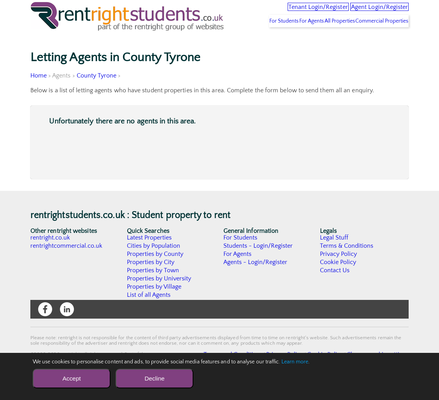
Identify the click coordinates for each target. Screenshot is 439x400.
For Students (250, 39)
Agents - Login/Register (255, 280)
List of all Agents (149, 313)
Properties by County (155, 272)
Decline (154, 378)
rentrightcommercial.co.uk (66, 264)
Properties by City (151, 280)
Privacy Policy (338, 272)
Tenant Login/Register (285, 11)
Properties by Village (154, 304)
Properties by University (159, 296)
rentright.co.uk (50, 255)
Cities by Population (154, 264)
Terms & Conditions (347, 264)
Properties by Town (153, 288)
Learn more (295, 362)
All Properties (325, 39)
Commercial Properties (377, 39)
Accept (71, 378)
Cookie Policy (338, 280)
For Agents (287, 39)
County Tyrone (97, 93)
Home (38, 93)
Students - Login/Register (258, 264)
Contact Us (335, 288)
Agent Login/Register (369, 11)
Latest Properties (149, 255)
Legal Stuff (334, 255)
